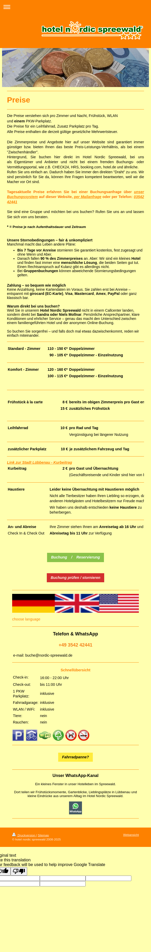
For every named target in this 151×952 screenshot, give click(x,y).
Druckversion (24, 835)
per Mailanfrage (87, 197)
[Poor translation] (19, 871)
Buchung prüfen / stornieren (75, 578)
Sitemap (43, 835)
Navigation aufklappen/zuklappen (75, 6)
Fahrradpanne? (75, 757)
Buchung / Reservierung (75, 557)
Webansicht (131, 834)
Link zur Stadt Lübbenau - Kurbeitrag (39, 462)
